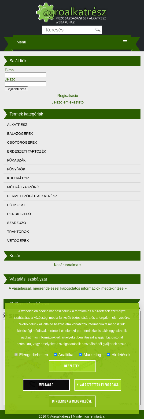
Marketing (90, 355)
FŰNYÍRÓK (16, 169)
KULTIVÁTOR (18, 178)
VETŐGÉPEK (18, 240)
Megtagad (46, 385)
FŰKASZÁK (16, 160)
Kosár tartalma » (67, 265)
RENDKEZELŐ (19, 214)
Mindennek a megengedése (72, 401)
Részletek (72, 366)
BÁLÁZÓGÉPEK (20, 133)
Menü (21, 42)
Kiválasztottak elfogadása (98, 385)
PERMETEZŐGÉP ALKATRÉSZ (32, 196)
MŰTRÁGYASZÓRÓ (23, 187)
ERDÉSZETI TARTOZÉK (26, 151)
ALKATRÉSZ (17, 125)
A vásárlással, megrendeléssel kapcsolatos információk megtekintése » (68, 288)
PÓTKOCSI (16, 205)
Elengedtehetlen (31, 355)
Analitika (63, 355)
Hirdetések (118, 355)
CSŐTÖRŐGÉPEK (22, 142)
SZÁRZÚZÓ (16, 223)
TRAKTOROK (18, 232)
